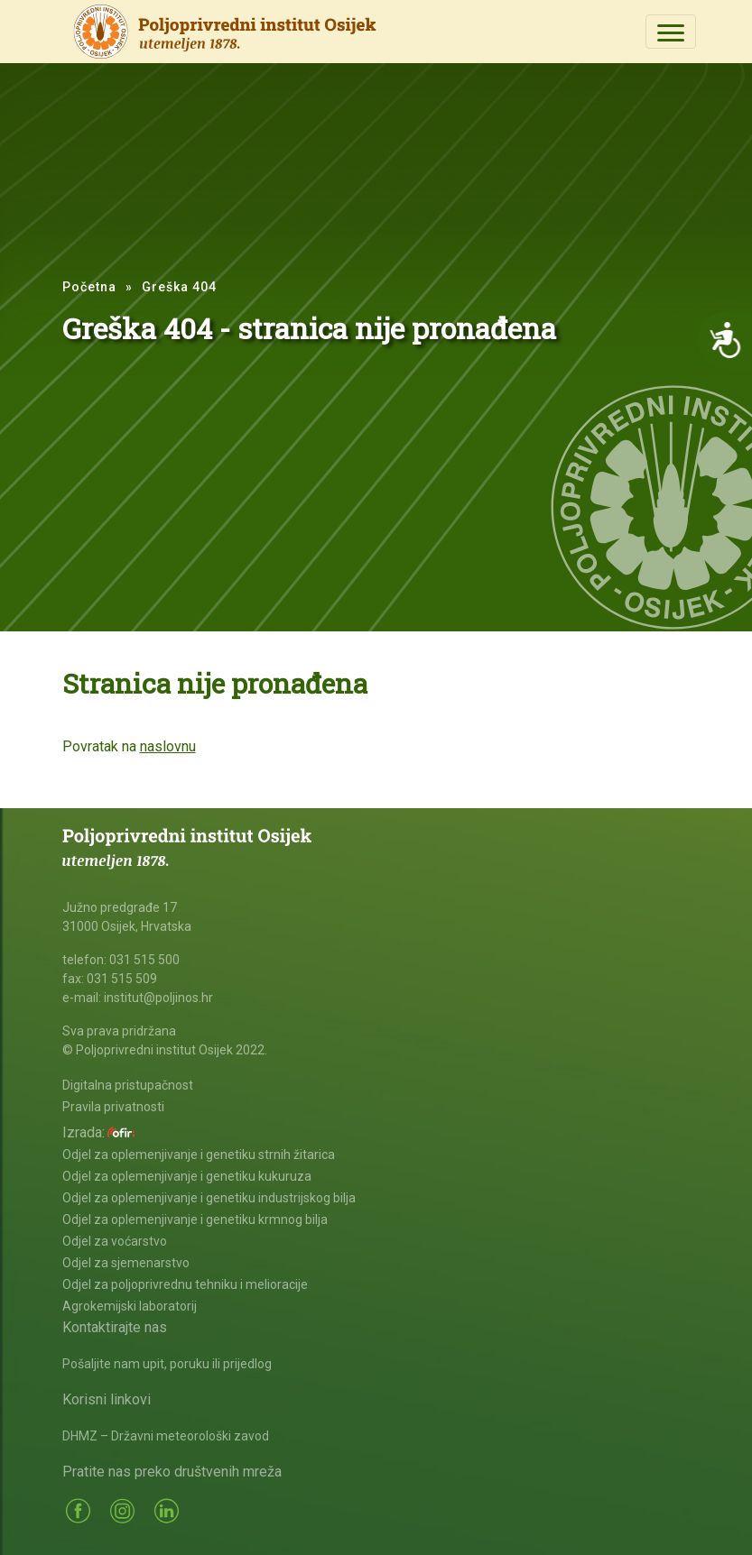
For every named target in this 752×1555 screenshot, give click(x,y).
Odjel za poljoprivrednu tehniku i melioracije (185, 1284)
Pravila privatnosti (113, 1107)
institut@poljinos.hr (158, 997)
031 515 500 (144, 959)
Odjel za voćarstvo (114, 1241)
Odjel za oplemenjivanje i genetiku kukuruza (186, 1176)
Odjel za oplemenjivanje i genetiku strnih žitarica (198, 1154)
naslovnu (168, 746)
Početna (89, 287)
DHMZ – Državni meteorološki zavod (165, 1436)
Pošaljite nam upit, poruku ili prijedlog (167, 1364)
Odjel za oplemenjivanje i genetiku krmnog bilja (195, 1219)
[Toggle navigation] (670, 31)
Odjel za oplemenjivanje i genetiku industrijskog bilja (209, 1198)
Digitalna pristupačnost (127, 1085)
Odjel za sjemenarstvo (126, 1263)
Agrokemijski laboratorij (129, 1306)
